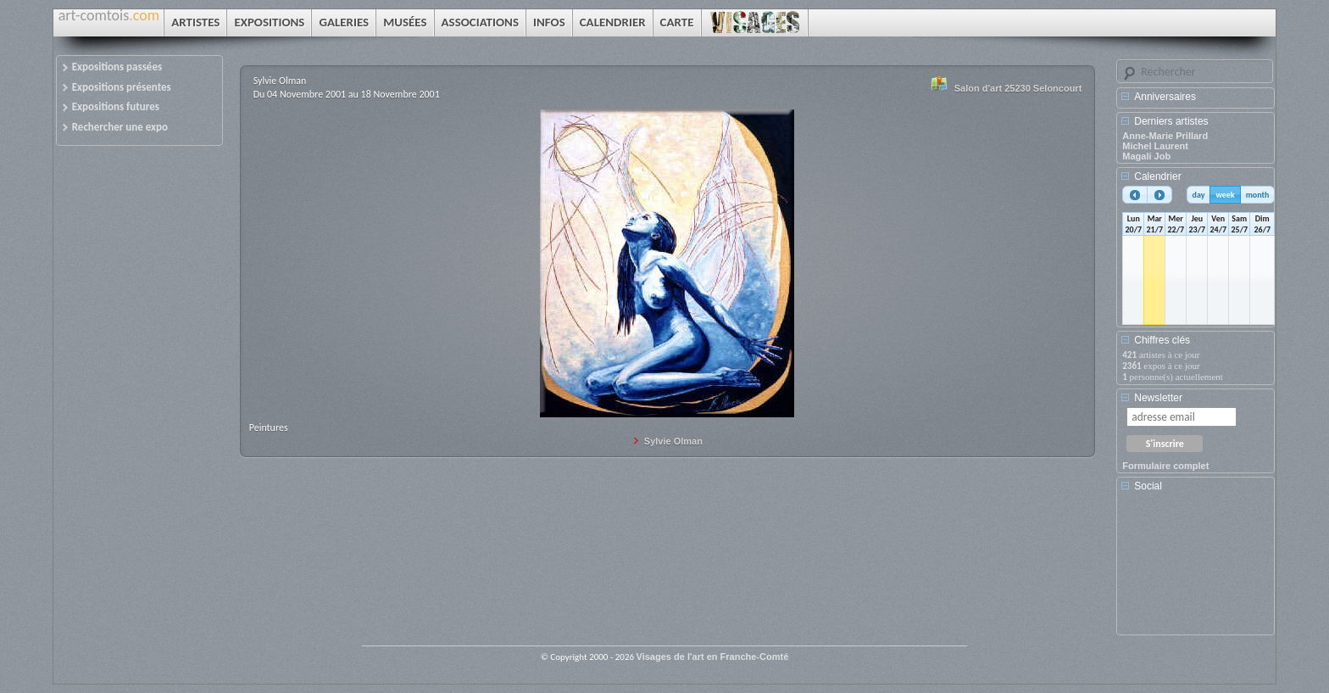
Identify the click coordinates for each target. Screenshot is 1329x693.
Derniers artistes (1171, 121)
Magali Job (1146, 156)
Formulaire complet (1165, 466)
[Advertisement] (1198, 569)
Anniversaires (1165, 97)
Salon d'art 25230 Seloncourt (1018, 88)
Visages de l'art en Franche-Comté (713, 656)
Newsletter (1158, 398)
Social (1148, 486)
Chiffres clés (1162, 340)
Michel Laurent (1155, 146)
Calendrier (1157, 176)
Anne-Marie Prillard (1165, 136)
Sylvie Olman (673, 441)
